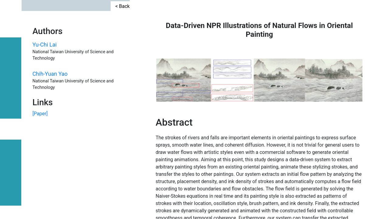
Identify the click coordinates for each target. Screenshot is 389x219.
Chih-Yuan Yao (50, 98)
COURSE (11, 106)
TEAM (11, 175)
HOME (11, 195)
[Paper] (40, 185)
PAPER (10, 129)
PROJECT (11, 153)
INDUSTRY (11, 79)
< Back (122, 27)
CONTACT (11, 51)
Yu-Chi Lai (45, 68)
